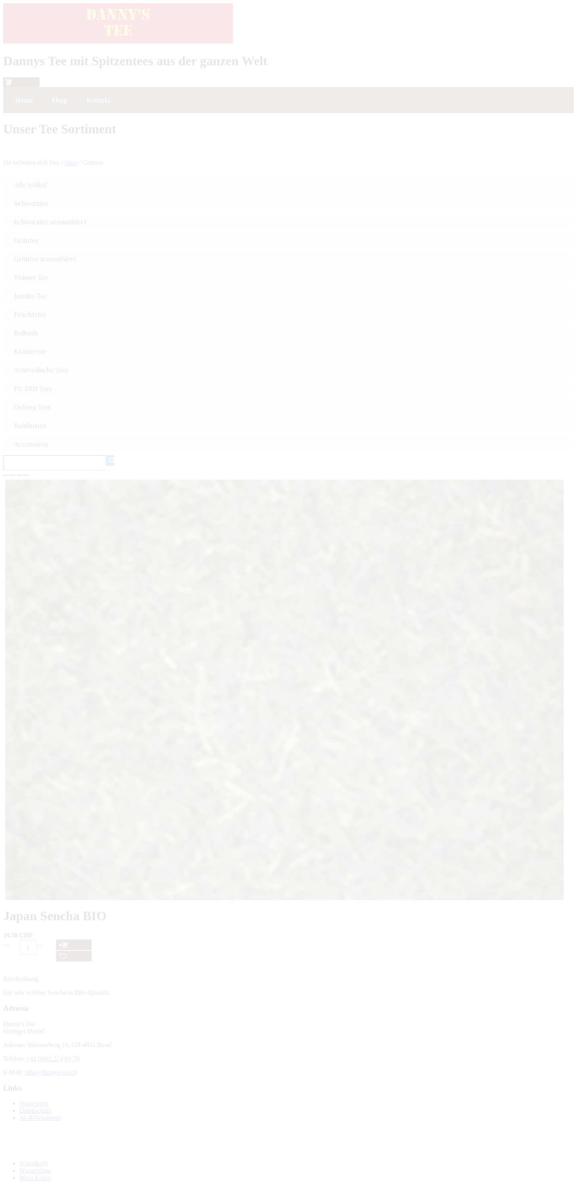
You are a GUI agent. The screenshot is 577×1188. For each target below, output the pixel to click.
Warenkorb (33, 1163)
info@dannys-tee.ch (51, 1072)
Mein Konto (35, 1177)
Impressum (33, 1103)
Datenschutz (35, 1110)
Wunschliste (35, 1170)
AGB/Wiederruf (40, 1117)
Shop (71, 162)
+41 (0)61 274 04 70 (52, 1058)
